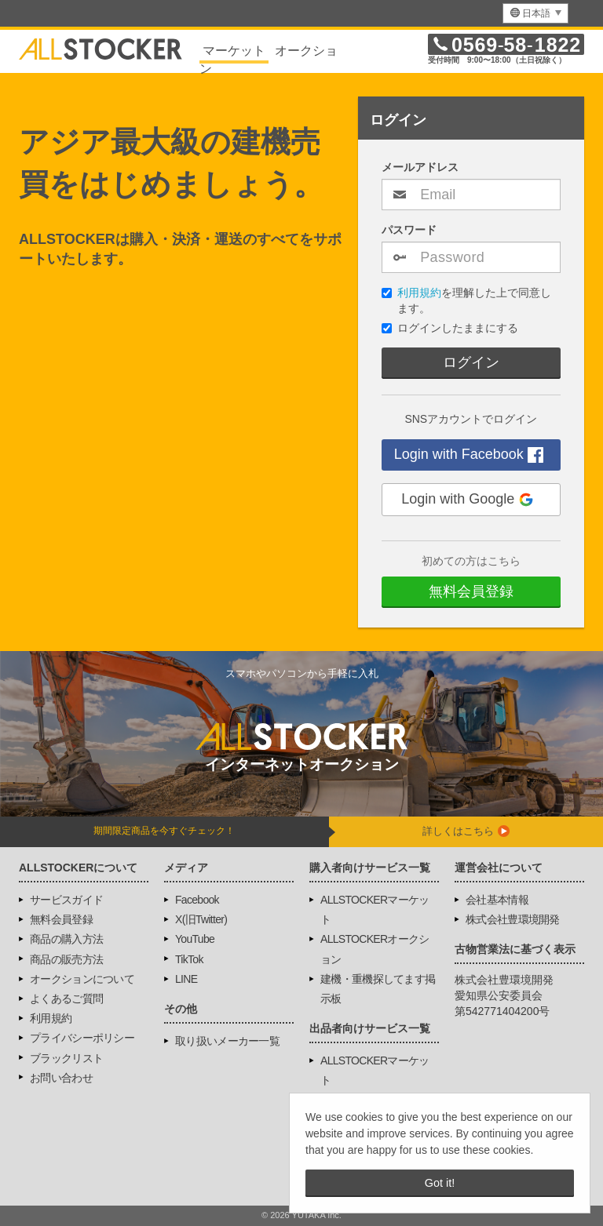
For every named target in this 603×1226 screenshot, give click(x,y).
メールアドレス (420, 167)
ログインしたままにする (450, 328)
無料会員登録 (471, 591)
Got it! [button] (440, 1183)
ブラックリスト (66, 1058)
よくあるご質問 (66, 998)
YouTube (194, 939)
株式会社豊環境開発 (513, 919)
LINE (186, 979)
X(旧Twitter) (201, 919)
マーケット (234, 50)
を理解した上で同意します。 (466, 300)
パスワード (409, 230)
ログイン (471, 362)
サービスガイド (66, 899)
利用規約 (419, 292)
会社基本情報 (497, 899)
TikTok (189, 959)
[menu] (535, 13)
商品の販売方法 (66, 959)
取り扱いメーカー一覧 (227, 1041)
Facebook (197, 899)
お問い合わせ (61, 1077)
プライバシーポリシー (82, 1037)
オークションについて (82, 979)
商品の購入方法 (66, 939)
